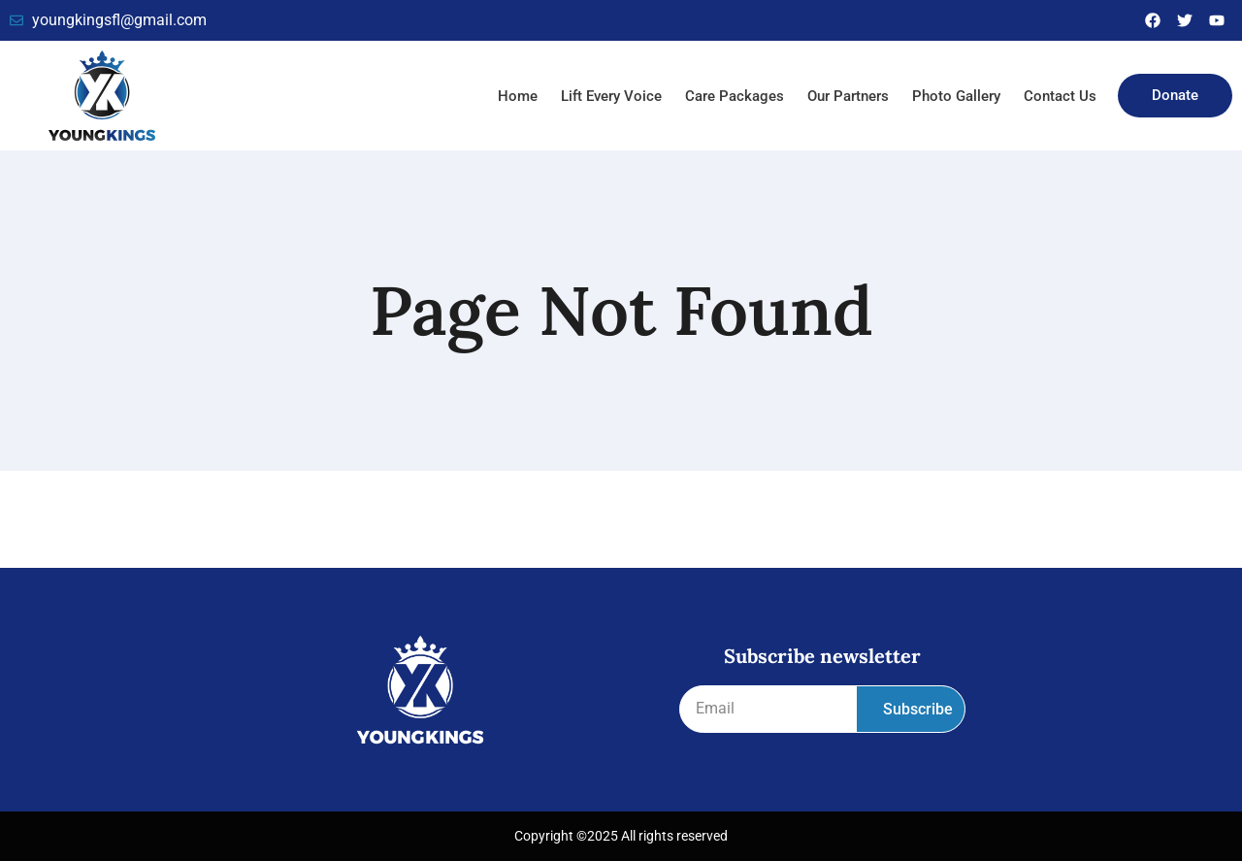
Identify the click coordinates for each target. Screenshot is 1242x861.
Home (518, 96)
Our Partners (848, 96)
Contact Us (1060, 96)
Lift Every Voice (611, 96)
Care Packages (734, 96)
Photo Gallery (956, 96)
